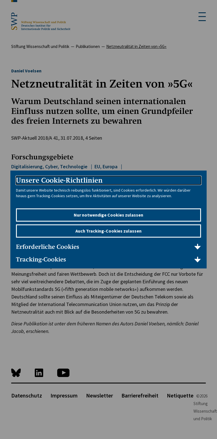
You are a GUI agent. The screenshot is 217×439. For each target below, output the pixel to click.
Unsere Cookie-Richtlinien (59, 180)
